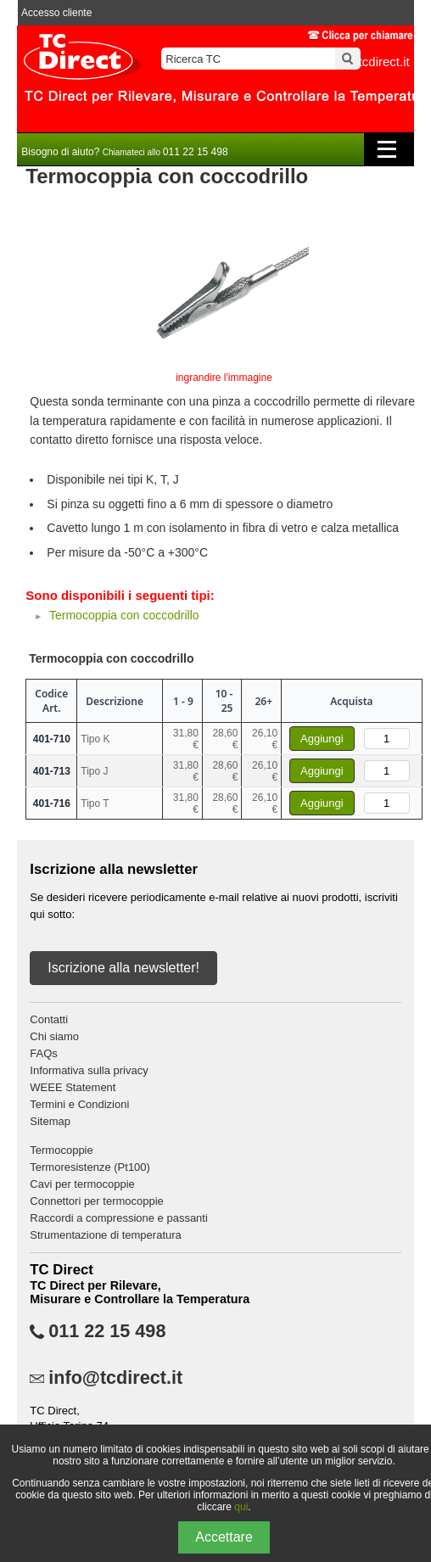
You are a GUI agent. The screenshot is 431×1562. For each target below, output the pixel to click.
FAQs (44, 1053)
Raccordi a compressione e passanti (119, 1218)
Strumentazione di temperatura (105, 1235)
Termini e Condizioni (79, 1104)
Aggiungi (322, 738)
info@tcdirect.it (115, 1377)
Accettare (224, 1537)
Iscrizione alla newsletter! (123, 967)
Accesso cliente (56, 13)
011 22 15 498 (106, 1331)
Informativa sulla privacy (89, 1070)
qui (241, 1507)
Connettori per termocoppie (97, 1201)
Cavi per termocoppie (82, 1184)
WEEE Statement (72, 1087)
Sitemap (50, 1121)
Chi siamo (54, 1036)
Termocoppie (61, 1150)
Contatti (49, 1019)
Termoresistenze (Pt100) (90, 1167)
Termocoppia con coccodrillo (124, 615)
